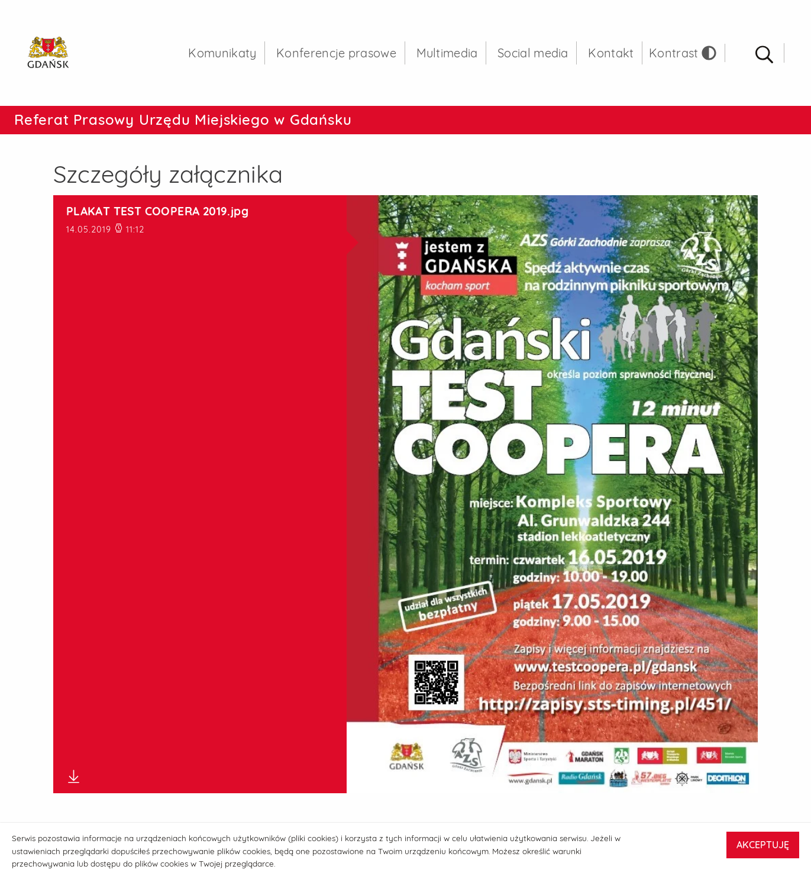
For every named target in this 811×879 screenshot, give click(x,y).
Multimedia (447, 53)
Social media (532, 53)
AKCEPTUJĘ (762, 845)
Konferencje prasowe (336, 53)
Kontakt (611, 53)
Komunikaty (222, 53)
